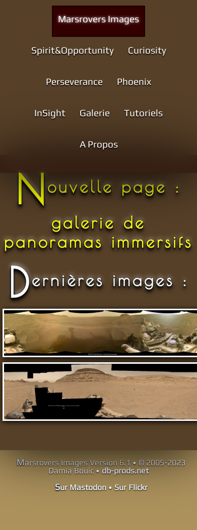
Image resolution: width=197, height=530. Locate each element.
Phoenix (134, 81)
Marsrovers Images (98, 18)
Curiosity (147, 50)
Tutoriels (143, 112)
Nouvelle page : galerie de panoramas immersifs (98, 214)
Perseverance (74, 81)
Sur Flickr (131, 487)
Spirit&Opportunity (72, 50)
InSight (49, 112)
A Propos (99, 144)
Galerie (95, 112)
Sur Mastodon (80, 487)
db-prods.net (125, 470)
